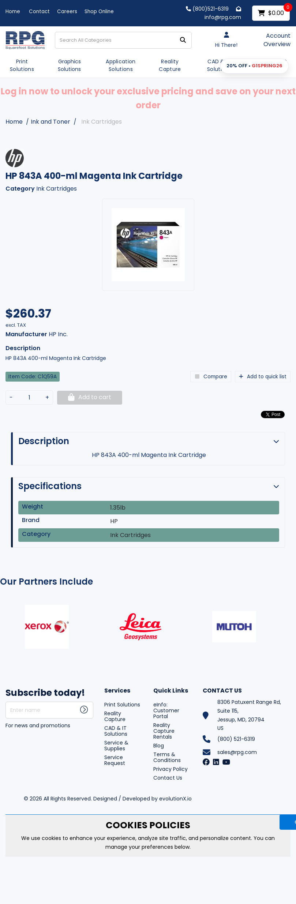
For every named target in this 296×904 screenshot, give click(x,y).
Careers (67, 11)
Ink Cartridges (101, 121)
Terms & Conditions (167, 757)
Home (12, 11)
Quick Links (170, 690)
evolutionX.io (175, 798)
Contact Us (167, 777)
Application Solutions (121, 65)
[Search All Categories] (123, 40)
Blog (158, 745)
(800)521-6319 (207, 8)
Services (117, 690)
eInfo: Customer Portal (166, 710)
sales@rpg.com (237, 752)
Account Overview (277, 40)
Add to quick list (262, 376)
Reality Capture (170, 65)
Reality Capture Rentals (164, 730)
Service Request (114, 760)
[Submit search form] (183, 40)
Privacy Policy (170, 769)
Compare (210, 376)
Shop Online (99, 11)
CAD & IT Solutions (219, 65)
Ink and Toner (50, 121)
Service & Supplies (116, 745)
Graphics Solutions (69, 65)
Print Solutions (22, 65)
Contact (39, 11)
